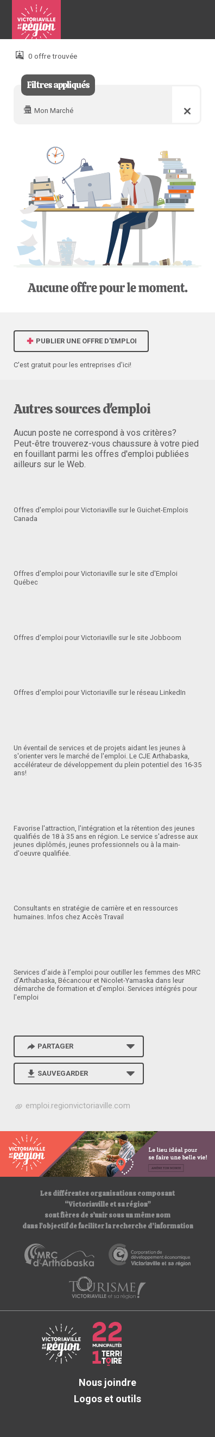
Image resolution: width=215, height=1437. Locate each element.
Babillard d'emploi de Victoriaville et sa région (36, 24)
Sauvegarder (57, 1073)
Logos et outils (107, 1398)
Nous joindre (107, 1382)
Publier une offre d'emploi (81, 341)
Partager (49, 1046)
